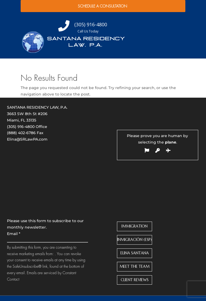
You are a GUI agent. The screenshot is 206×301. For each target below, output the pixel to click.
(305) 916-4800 (21, 126)
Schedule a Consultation (102, 6)
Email (13, 233)
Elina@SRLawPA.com (27, 139)
